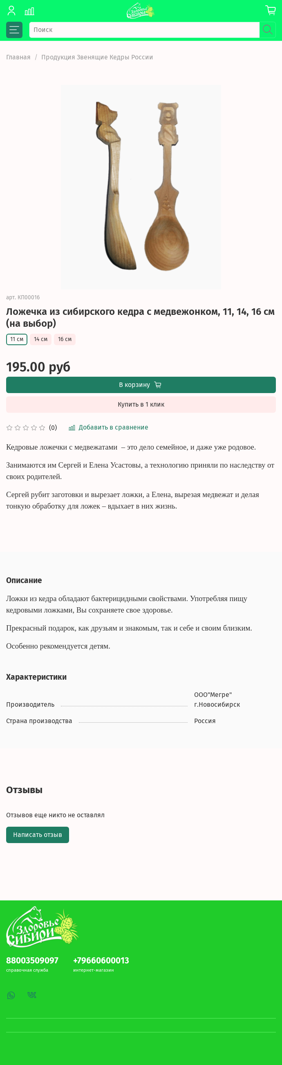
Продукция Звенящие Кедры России (97, 57)
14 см (40, 339)
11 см (16, 339)
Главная (18, 57)
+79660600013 (101, 961)
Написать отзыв (37, 835)
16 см (65, 339)
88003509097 (32, 961)
